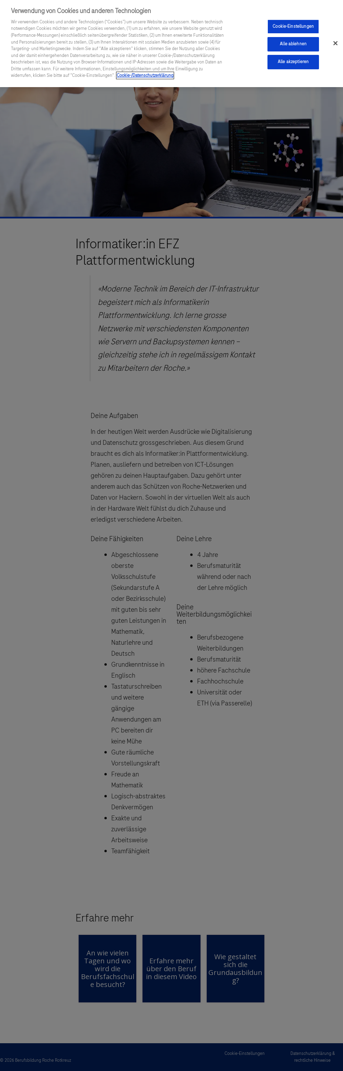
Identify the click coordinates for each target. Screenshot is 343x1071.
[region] (171, 43)
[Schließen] (335, 43)
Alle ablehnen (293, 44)
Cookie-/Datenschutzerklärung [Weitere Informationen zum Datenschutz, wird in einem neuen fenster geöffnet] (145, 75)
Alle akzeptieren (293, 62)
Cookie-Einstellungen (293, 26)
